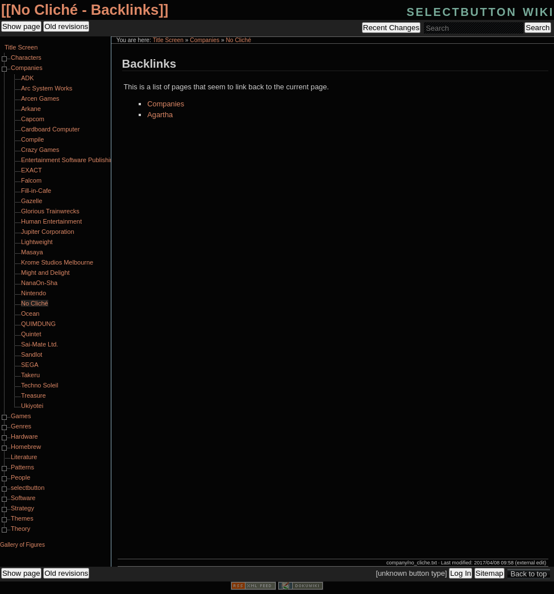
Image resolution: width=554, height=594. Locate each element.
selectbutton (27, 487)
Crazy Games (40, 149)
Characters (26, 57)
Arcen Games (40, 98)
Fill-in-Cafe (36, 190)
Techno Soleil (39, 385)
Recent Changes (391, 27)
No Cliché (238, 40)
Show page (21, 26)
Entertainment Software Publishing (69, 159)
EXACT (31, 170)
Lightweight (37, 241)
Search (537, 27)
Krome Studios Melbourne (57, 262)
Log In (460, 573)
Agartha (160, 114)
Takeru (30, 375)
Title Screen (168, 40)
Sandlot (31, 354)
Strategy (22, 508)
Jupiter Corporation (47, 231)
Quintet (31, 334)
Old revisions (66, 26)
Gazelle (31, 200)
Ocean (30, 313)
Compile (32, 139)
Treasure (33, 395)
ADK (27, 78)
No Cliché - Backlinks (85, 10)
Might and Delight (45, 272)
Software (23, 497)
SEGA (30, 364)
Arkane (31, 108)
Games (21, 415)
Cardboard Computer (50, 129)
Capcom (32, 119)
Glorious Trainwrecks (50, 211)
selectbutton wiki (480, 10)
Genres (21, 426)
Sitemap (489, 573)
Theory (20, 528)
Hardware (24, 436)
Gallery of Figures (22, 545)
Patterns (22, 467)
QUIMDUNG (38, 323)
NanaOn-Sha (39, 282)
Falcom (31, 180)
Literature (24, 456)
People (20, 477)
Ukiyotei (32, 405)
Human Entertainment (51, 221)
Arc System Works (46, 88)
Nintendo (33, 293)
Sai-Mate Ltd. (39, 344)
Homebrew (26, 446)
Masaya (32, 252)
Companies (204, 40)
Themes (22, 518)
